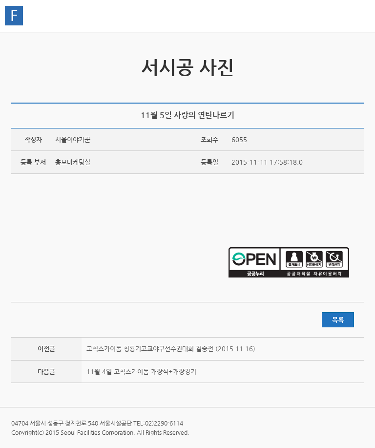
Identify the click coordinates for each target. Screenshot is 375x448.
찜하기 (358, 90)
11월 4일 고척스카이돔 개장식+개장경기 (141, 371)
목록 (338, 319)
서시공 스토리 (355, 62)
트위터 (312, 90)
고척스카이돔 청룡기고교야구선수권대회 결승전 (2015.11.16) (170, 348)
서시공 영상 (20, 62)
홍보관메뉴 (354, 16)
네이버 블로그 (343, 90)
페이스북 (327, 90)
